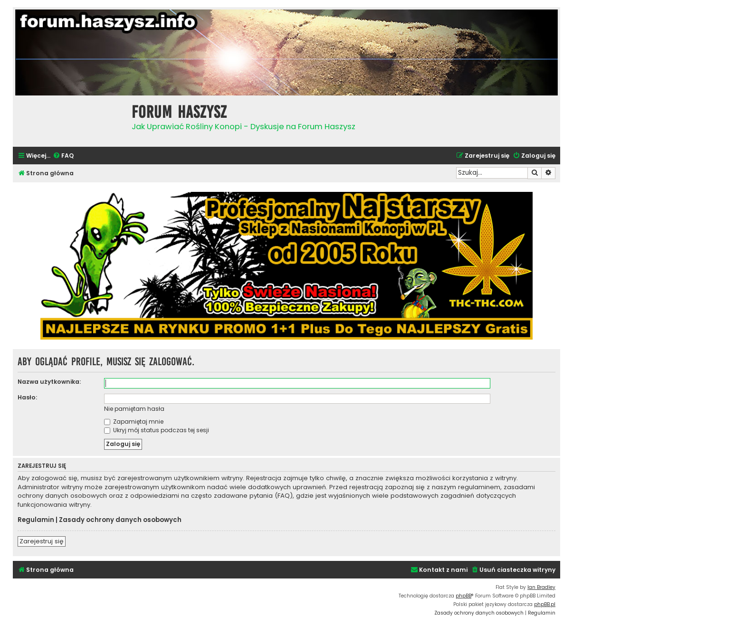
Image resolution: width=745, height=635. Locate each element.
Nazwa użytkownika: (49, 382)
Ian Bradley (541, 587)
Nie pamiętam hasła (134, 408)
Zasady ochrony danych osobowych (120, 520)
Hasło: (27, 397)
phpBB (463, 595)
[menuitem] (63, 156)
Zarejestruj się (41, 541)
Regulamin (36, 520)
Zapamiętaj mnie (133, 421)
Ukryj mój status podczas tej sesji (156, 430)
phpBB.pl (544, 604)
